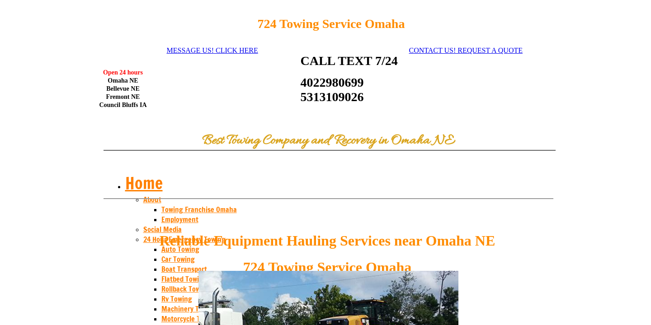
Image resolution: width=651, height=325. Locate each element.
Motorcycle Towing (189, 319)
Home (144, 183)
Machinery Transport (193, 309)
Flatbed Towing (184, 279)
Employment (179, 219)
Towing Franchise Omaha (199, 209)
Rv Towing (176, 299)
